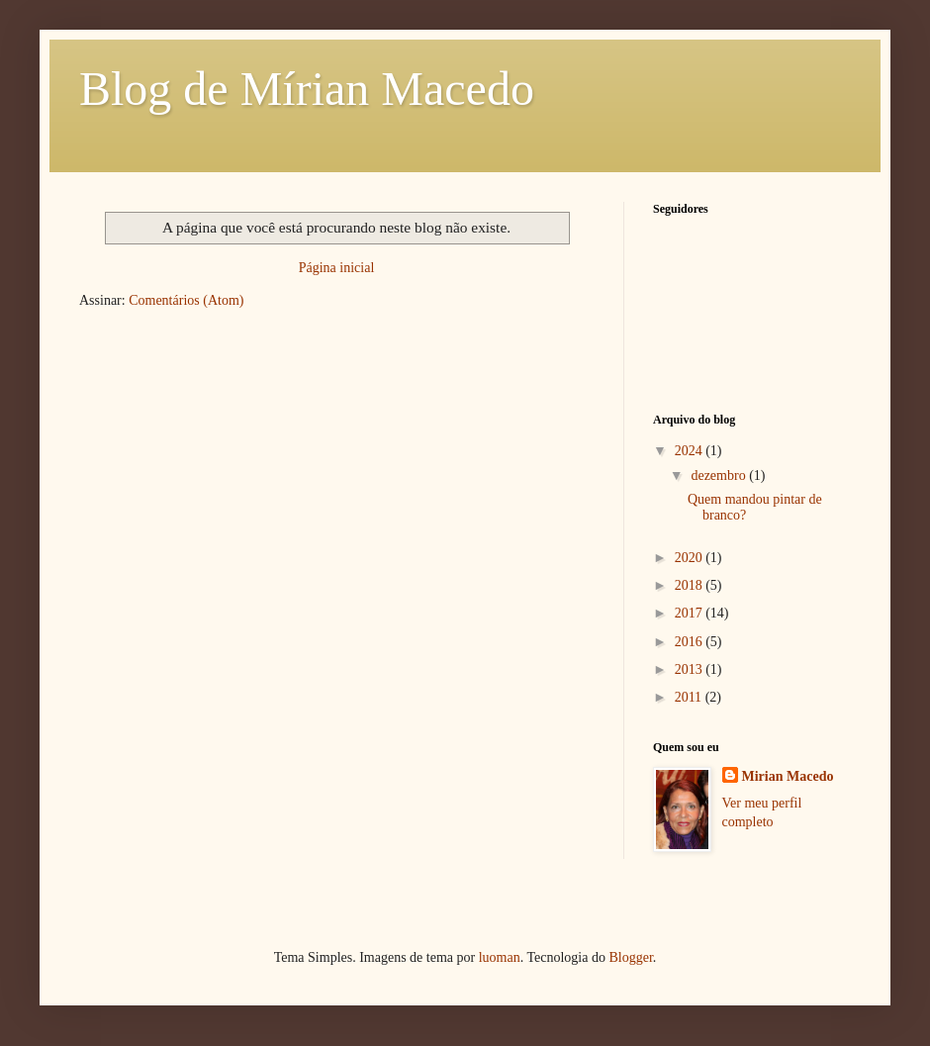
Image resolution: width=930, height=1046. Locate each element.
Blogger (630, 957)
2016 (690, 641)
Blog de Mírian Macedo (306, 88)
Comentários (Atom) (186, 300)
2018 (690, 585)
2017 (690, 613)
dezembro (720, 475)
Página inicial (337, 267)
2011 (690, 697)
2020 (690, 557)
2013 (690, 669)
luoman (499, 957)
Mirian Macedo (788, 776)
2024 (690, 450)
